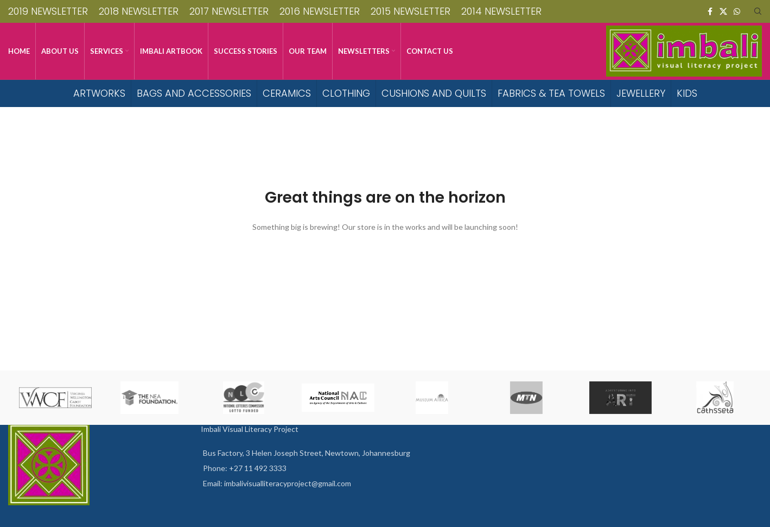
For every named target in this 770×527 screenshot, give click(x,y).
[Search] (758, 11)
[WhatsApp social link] (736, 11)
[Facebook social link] (709, 11)
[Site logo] (684, 50)
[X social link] (723, 11)
